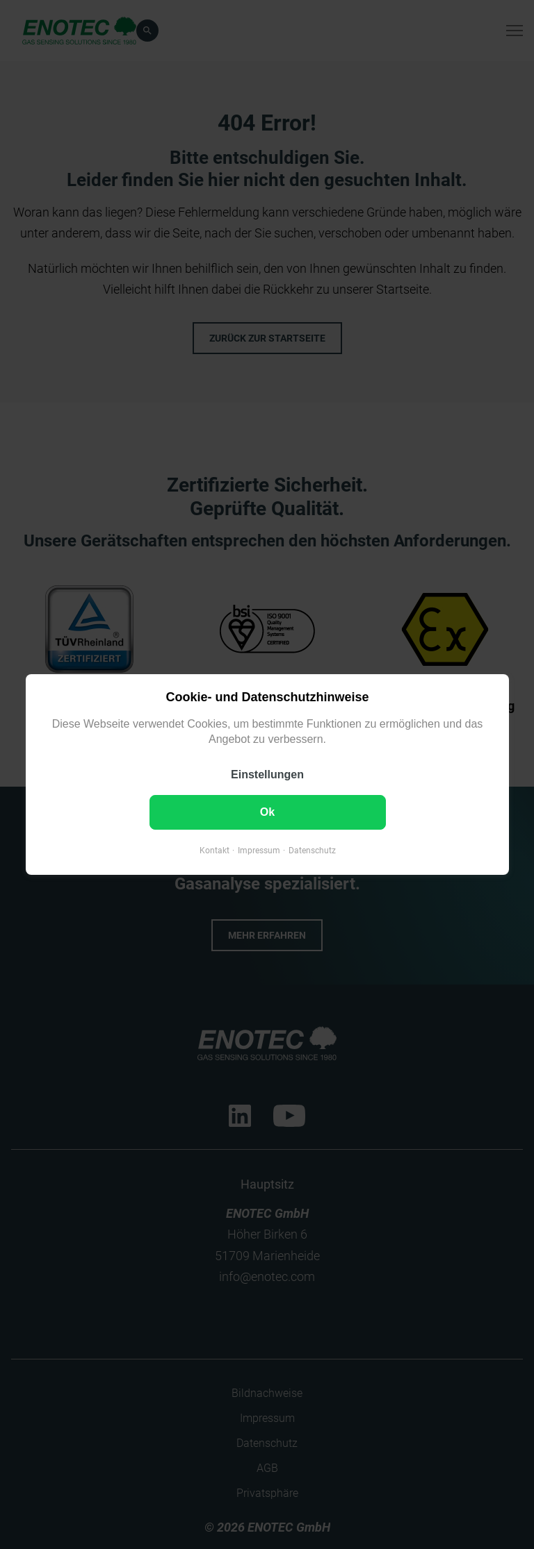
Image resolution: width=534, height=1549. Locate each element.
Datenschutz (311, 850)
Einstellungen (267, 774)
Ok (266, 812)
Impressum (258, 850)
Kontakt (214, 850)
